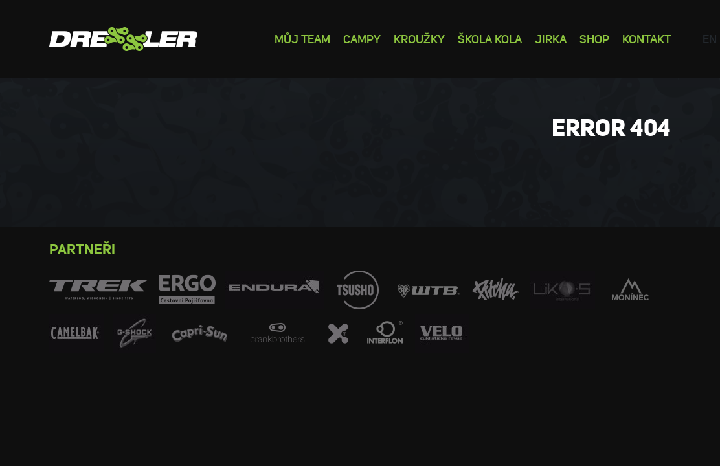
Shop (594, 38)
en (710, 38)
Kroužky (419, 38)
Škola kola (490, 38)
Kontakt (646, 38)
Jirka (551, 38)
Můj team (302, 38)
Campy (362, 38)
